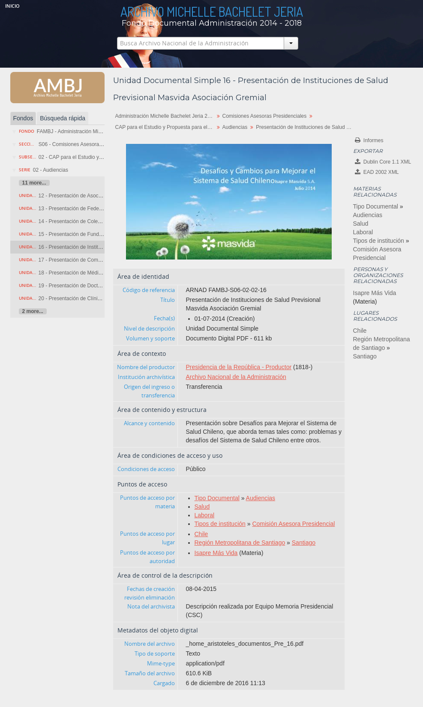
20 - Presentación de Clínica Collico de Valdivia (92, 298)
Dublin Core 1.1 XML (383, 161)
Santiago (303, 542)
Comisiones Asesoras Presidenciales (264, 116)
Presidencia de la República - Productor (239, 367)
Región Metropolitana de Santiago (240, 542)
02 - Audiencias (50, 170)
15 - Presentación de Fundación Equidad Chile (92, 234)
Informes (369, 140)
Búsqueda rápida (62, 118)
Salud (202, 506)
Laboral (205, 515)
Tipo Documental (217, 498)
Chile (201, 534)
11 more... (34, 183)
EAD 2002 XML (377, 172)
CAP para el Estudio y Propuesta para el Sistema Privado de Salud (165, 127)
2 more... (32, 311)
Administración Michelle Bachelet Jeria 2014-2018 (165, 116)
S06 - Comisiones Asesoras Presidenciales (88, 144)
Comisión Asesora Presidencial (293, 523)
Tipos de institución (220, 523)
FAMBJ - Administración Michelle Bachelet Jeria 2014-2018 (104, 131)
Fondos (23, 118)
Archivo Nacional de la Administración (236, 376)
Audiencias (235, 127)
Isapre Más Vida (216, 552)
